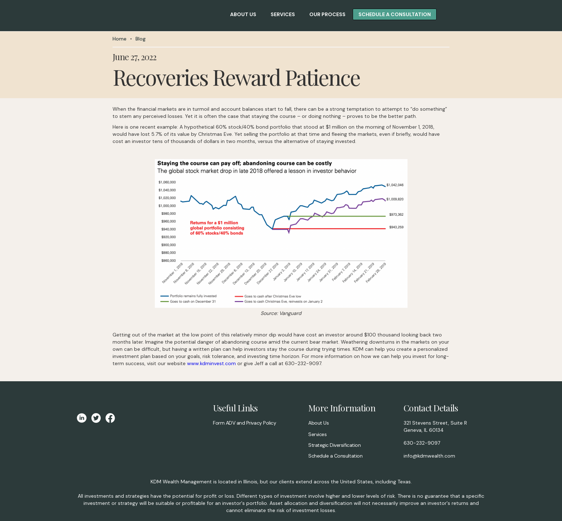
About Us (318, 423)
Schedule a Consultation (335, 456)
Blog (140, 38)
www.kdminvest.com (211, 363)
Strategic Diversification (334, 445)
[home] (69, 15)
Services (283, 14)
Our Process (327, 14)
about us (243, 14)
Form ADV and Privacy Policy (244, 423)
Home (120, 38)
